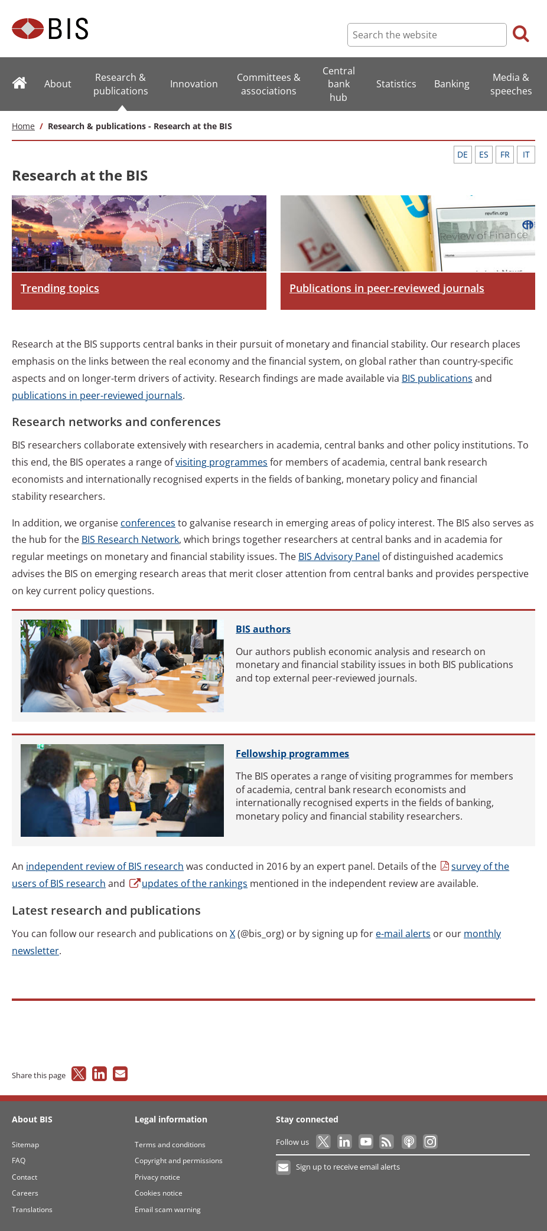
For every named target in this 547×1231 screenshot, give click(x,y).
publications (437, 378)
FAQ (18, 1160)
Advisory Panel (339, 556)
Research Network (130, 539)
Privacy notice (157, 1177)
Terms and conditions (170, 1145)
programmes (221, 462)
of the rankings (188, 883)
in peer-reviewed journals (97, 395)
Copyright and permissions (179, 1160)
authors (263, 629)
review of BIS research (105, 866)
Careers (25, 1193)
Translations (32, 1209)
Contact (24, 1177)
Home (23, 126)
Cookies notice (159, 1193)
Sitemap (25, 1145)
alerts (403, 933)
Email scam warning (168, 1209)
